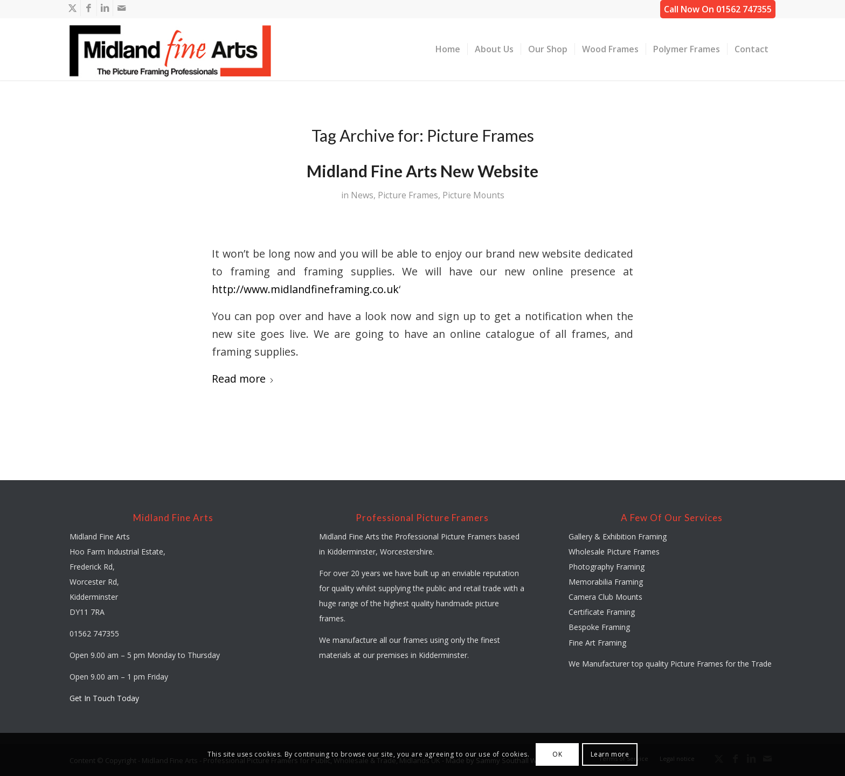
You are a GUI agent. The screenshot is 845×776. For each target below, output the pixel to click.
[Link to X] (72, 8)
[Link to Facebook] (88, 8)
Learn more (610, 754)
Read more (243, 378)
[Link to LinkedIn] (105, 8)
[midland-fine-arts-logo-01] (170, 49)
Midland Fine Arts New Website (422, 171)
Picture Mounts (473, 195)
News (362, 195)
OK (557, 754)
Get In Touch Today (104, 698)
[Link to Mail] (121, 8)
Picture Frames (408, 195)
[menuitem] (447, 49)
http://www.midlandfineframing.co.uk (305, 289)
